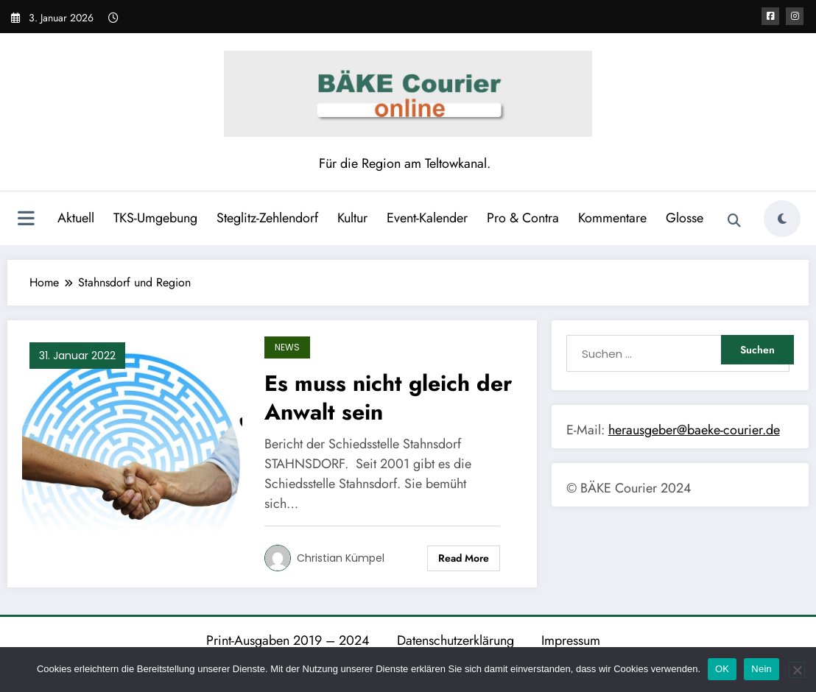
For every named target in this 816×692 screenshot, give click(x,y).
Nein (761, 668)
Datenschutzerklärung (455, 640)
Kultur (352, 217)
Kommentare (612, 217)
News (287, 347)
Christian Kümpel (340, 558)
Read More (463, 558)
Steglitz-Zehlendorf (267, 217)
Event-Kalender (427, 217)
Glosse (684, 217)
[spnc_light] (782, 218)
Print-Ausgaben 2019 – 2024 (288, 640)
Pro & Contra (523, 217)
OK (722, 668)
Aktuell (75, 217)
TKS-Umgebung (155, 217)
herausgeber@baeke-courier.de (694, 429)
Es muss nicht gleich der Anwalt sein (388, 397)
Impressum (570, 640)
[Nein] (797, 670)
